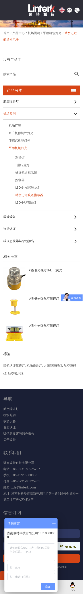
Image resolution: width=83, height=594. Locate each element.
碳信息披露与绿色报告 (18, 241)
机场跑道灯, (35, 365)
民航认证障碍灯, (15, 365)
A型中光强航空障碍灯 (44, 325)
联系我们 (12, 453)
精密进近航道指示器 (29, 195)
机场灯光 (15, 125)
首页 (6, 33)
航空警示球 (15, 373)
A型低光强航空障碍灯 (44, 298)
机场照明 (34, 33)
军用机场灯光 (52, 33)
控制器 (20, 180)
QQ (73, 590)
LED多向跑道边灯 (27, 187)
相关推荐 (10, 256)
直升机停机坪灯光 (21, 133)
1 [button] (39, 24)
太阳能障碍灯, (54, 365)
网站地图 (61, 567)
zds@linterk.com (23, 487)
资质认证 (9, 229)
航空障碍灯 (11, 101)
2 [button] (44, 24)
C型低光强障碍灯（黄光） (47, 270)
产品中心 (18, 33)
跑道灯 (20, 157)
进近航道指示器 (26, 172)
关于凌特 (9, 439)
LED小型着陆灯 (25, 202)
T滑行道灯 (22, 165)
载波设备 (9, 217)
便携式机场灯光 (19, 140)
